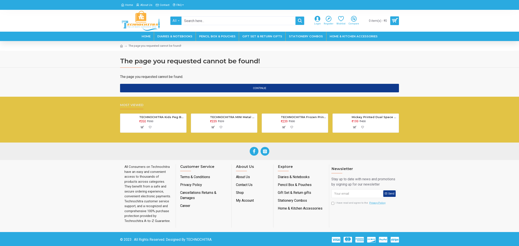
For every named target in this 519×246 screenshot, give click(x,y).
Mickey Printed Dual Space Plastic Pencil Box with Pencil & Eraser (374, 117)
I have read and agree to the (358, 203)
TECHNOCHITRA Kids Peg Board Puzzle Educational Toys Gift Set (162, 117)
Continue (259, 88)
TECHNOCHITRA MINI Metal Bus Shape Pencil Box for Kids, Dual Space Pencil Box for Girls (233, 117)
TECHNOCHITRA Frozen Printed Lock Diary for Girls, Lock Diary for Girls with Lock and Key (303, 117)
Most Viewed (131, 105)
